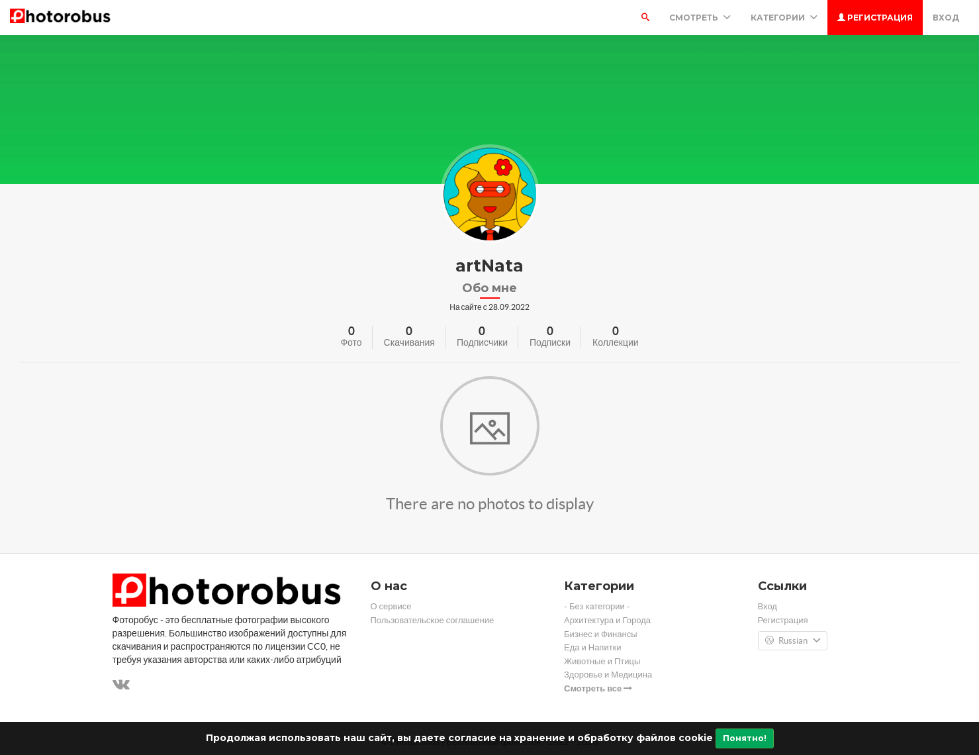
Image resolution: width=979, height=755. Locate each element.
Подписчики (482, 342)
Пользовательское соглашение (432, 620)
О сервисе (391, 606)
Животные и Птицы (602, 661)
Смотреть (700, 18)
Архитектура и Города (607, 620)
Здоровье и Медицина (608, 675)
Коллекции (615, 342)
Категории (784, 18)
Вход (946, 18)
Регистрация (875, 18)
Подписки (550, 342)
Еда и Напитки (593, 647)
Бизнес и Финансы (600, 634)
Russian (792, 641)
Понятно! (745, 738)
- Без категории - (597, 606)
